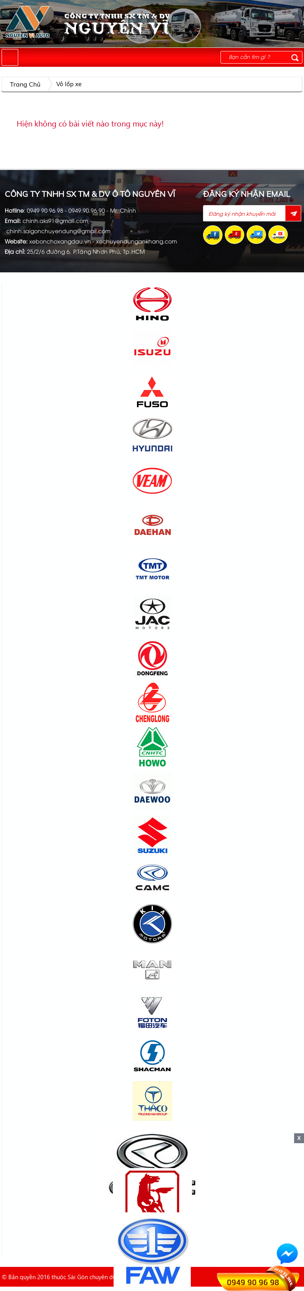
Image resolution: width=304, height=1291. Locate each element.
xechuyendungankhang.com (136, 241)
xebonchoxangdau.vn (60, 241)
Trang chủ (25, 84)
